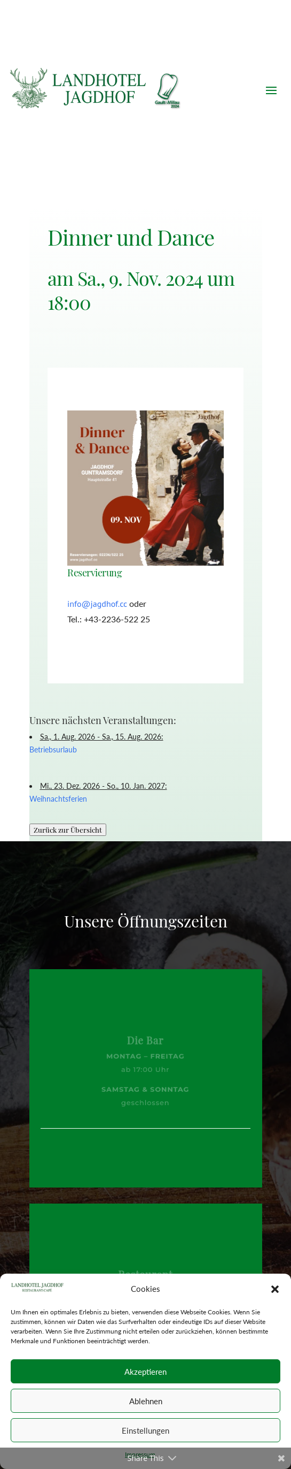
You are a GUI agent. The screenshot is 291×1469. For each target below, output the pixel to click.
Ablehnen (145, 1401)
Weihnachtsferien (58, 798)
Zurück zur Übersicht (68, 829)
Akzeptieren (145, 1371)
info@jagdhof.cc (97, 603)
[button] (275, 1289)
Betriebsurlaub (53, 749)
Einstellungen (145, 1430)
